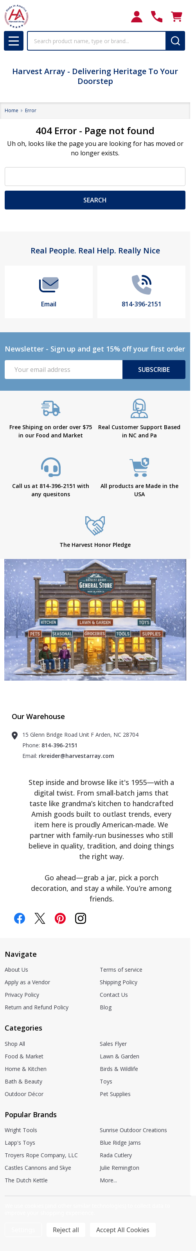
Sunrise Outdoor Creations (133, 1130)
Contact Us (114, 994)
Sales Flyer (113, 1043)
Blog (105, 1007)
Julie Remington (119, 1167)
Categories (23, 1027)
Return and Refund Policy (36, 1007)
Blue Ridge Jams (120, 1142)
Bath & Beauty (23, 1081)
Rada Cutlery (116, 1155)
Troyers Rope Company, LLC (41, 1155)
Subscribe (154, 369)
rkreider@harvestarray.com (76, 755)
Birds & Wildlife (119, 1069)
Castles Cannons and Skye (38, 1167)
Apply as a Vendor (27, 982)
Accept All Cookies (122, 1230)
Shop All (15, 1043)
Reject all (66, 1230)
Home (11, 110)
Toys (106, 1081)
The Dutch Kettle (26, 1180)
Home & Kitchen (26, 1069)
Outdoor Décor (24, 1094)
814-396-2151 (59, 745)
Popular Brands (31, 1114)
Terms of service (121, 969)
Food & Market (24, 1056)
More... (108, 1180)
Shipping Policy (118, 982)
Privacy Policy (22, 994)
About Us (16, 969)
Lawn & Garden (119, 1056)
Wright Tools (21, 1130)
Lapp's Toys (20, 1142)
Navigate (21, 954)
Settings (23, 1230)
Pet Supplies (115, 1094)
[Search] (175, 41)
